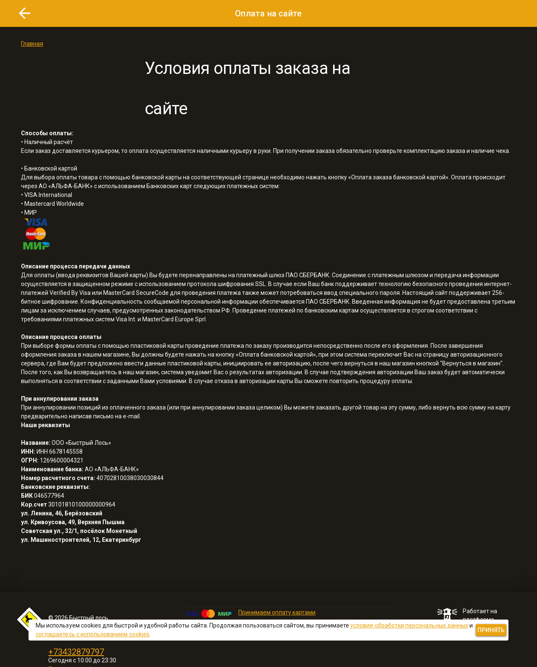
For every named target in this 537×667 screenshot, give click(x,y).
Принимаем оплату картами (276, 612)
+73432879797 (76, 652)
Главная (32, 43)
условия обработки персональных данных (409, 625)
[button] (25, 13)
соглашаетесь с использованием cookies (92, 634)
